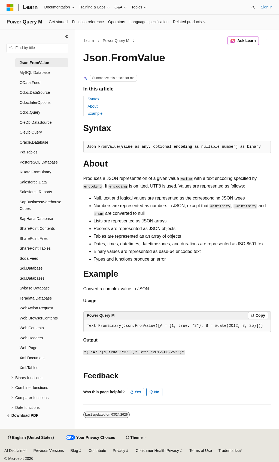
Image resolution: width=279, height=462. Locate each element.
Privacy (119, 450)
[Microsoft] (10, 7)
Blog (74, 450)
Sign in (266, 7)
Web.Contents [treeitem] (32, 328)
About (93, 106)
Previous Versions (48, 450)
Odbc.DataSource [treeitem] (35, 92)
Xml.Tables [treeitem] (29, 368)
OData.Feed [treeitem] (30, 82)
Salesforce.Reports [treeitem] (36, 192)
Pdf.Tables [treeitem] (28, 152)
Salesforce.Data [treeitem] (33, 182)
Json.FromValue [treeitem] (34, 63)
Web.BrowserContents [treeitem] (39, 318)
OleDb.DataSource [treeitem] (36, 122)
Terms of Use (200, 450)
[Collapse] (66, 36)
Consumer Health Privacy (157, 450)
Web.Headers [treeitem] (31, 338)
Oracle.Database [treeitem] (34, 142)
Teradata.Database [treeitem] (36, 298)
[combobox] (37, 48)
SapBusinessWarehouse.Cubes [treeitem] (41, 205)
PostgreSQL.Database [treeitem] (39, 162)
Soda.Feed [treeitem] (29, 258)
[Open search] (253, 7)
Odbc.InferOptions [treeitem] (35, 102)
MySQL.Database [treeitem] (35, 72)
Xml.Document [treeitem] (32, 358)
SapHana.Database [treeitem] (36, 218)
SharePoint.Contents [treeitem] (37, 228)
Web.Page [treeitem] (28, 348)
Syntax (93, 99)
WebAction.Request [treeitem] (36, 308)
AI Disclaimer (15, 450)
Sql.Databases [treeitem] (32, 278)
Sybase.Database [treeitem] (35, 288)
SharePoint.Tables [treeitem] (35, 248)
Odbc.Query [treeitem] (30, 112)
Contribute (97, 450)
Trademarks (229, 450)
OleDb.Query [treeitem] (31, 132)
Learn (89, 40)
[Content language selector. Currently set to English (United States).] (30, 437)
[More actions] (266, 41)
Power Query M (116, 40)
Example (95, 113)
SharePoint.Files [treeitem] (34, 238)
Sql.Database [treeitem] (31, 268)
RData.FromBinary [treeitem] (35, 172)
